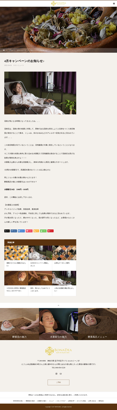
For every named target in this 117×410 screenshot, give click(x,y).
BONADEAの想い (18, 401)
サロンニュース (18, 65)
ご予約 (58, 382)
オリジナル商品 (81, 401)
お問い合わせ (92, 401)
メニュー (51, 401)
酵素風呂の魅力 (30, 401)
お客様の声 (71, 401)
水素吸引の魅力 (41, 401)
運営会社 (101, 401)
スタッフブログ (60, 401)
